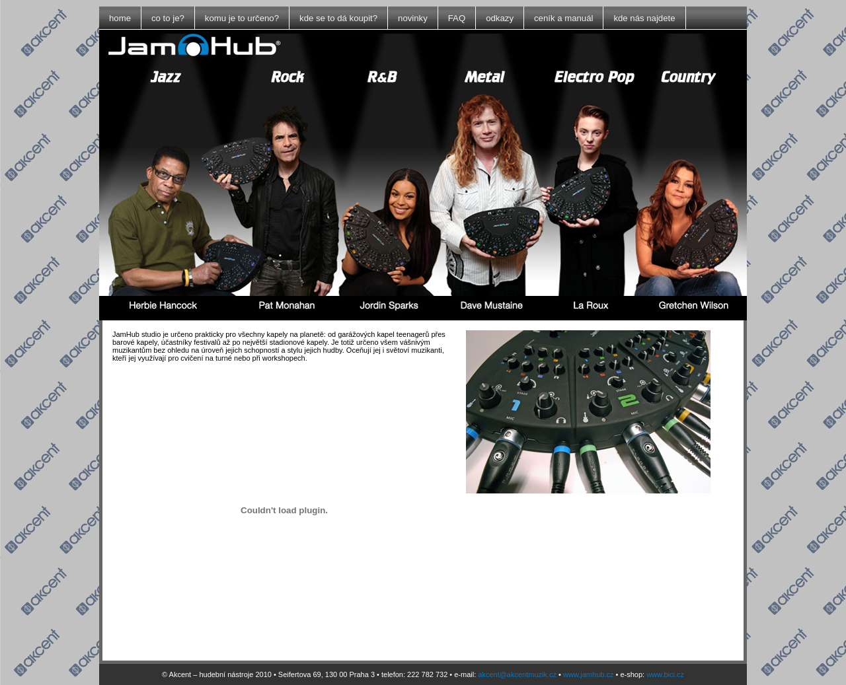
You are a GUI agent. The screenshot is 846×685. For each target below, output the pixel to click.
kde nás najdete (644, 18)
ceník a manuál (563, 18)
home (120, 18)
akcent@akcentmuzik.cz (517, 674)
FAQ (456, 18)
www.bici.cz (665, 674)
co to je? (167, 18)
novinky (413, 18)
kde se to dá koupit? (338, 18)
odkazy (500, 18)
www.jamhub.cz (588, 674)
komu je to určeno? (242, 18)
